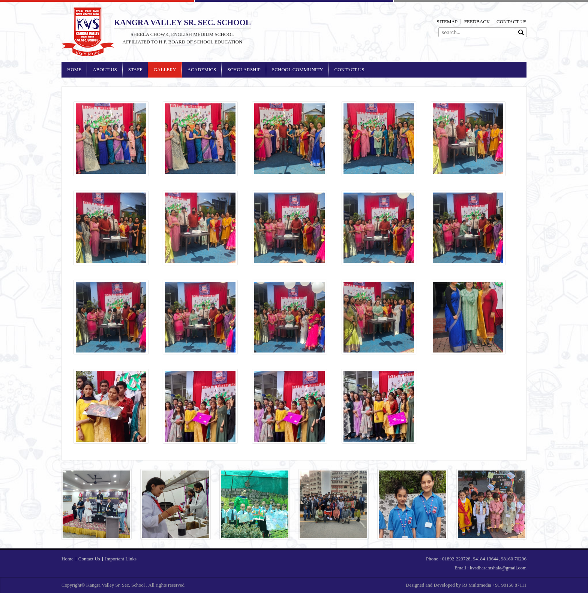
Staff (135, 69)
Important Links (120, 559)
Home (74, 69)
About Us (105, 69)
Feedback (477, 21)
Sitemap (447, 21)
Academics (202, 69)
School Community (297, 69)
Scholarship (244, 69)
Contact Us (511, 21)
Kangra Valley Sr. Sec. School (88, 31)
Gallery (165, 69)
